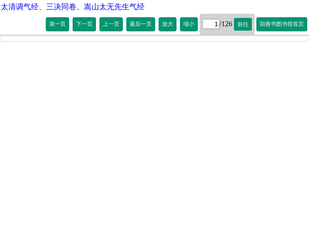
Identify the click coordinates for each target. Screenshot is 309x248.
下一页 (84, 24)
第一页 (57, 24)
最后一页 (141, 24)
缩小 (188, 24)
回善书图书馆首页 (282, 24)
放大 (167, 24)
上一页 (111, 24)
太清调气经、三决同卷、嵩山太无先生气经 (73, 6)
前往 (242, 24)
